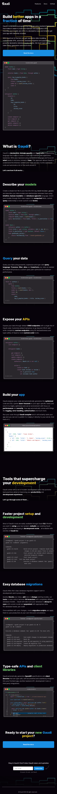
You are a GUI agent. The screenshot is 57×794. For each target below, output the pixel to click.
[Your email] (23, 768)
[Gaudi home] (6, 4)
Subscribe (38, 768)
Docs (45, 4)
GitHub (52, 4)
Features (38, 4)
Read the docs (28, 53)
